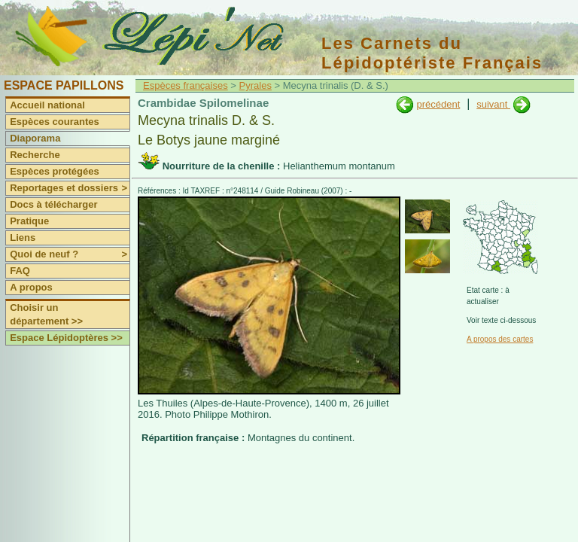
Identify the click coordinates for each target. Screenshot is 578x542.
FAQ (20, 270)
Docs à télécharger (53, 204)
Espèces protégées (54, 171)
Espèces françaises (185, 85)
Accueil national (47, 105)
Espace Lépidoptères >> (66, 337)
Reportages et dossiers (69, 188)
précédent (438, 104)
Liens (22, 237)
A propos (31, 287)
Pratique (29, 221)
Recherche (34, 154)
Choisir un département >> (46, 314)
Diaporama (35, 138)
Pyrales (255, 85)
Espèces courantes (54, 121)
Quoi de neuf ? (69, 254)
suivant (493, 104)
